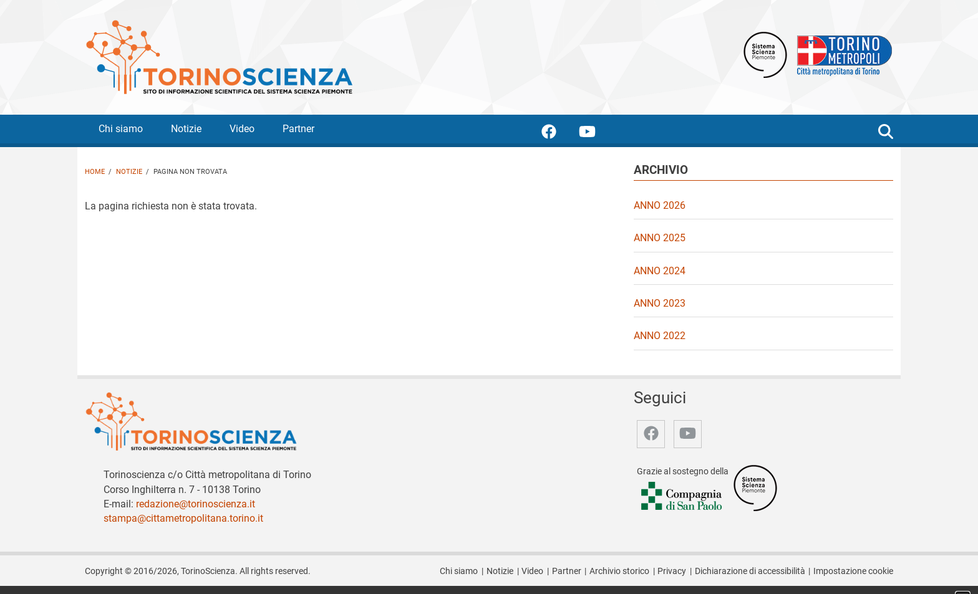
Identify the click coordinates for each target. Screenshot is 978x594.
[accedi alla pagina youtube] (597, 134)
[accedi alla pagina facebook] (558, 134)
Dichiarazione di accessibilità (750, 571)
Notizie (186, 129)
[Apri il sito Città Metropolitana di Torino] (841, 54)
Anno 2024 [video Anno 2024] (659, 271)
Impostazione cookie (853, 571)
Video (242, 129)
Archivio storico (619, 571)
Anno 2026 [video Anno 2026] (659, 205)
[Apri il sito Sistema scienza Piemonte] (765, 54)
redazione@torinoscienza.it (195, 504)
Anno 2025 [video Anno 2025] (659, 238)
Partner (298, 129)
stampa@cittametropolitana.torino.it (183, 518)
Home (95, 172)
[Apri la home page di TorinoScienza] (219, 56)
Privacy (671, 571)
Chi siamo (121, 129)
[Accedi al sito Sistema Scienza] (755, 487)
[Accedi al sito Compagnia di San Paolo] (682, 496)
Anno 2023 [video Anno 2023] (659, 303)
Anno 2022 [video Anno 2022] (659, 336)
